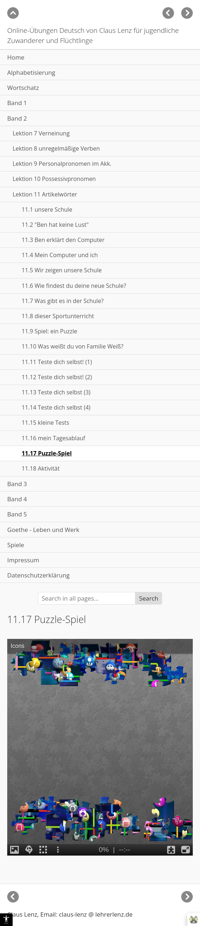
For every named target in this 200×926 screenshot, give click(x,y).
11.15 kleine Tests (45, 423)
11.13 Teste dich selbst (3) (56, 392)
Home (15, 57)
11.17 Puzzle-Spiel (47, 453)
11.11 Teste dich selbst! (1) (57, 362)
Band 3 (17, 484)
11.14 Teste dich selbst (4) (56, 407)
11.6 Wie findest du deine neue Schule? (74, 286)
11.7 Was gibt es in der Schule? (63, 301)
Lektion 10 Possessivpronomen (54, 179)
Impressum (23, 560)
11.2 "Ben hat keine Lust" (55, 225)
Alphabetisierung (31, 72)
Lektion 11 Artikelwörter (45, 194)
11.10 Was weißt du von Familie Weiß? (72, 346)
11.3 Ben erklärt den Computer (63, 240)
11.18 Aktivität (41, 468)
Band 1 (17, 103)
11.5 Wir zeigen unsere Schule (62, 270)
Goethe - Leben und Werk (43, 529)
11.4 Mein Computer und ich (60, 255)
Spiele (15, 545)
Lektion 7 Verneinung (41, 133)
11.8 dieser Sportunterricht (58, 316)
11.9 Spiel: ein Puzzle (49, 331)
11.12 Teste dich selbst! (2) (57, 377)
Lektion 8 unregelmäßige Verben (56, 148)
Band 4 (17, 499)
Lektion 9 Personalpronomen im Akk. (62, 164)
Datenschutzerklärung (38, 575)
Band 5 (17, 514)
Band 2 (17, 118)
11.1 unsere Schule (47, 209)
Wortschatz (23, 87)
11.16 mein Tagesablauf (53, 438)
